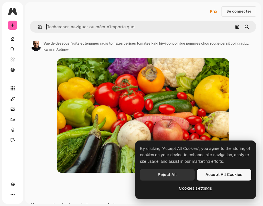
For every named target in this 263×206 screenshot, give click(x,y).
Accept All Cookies (224, 174)
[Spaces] (12, 98)
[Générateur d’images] (12, 109)
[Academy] (12, 184)
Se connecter (238, 11)
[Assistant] (12, 139)
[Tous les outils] (12, 88)
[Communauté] (12, 69)
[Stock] (12, 59)
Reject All (167, 174)
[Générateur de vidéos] (12, 119)
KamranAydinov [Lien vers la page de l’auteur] (56, 49)
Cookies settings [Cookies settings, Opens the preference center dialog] (195, 188)
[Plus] (12, 194)
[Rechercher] (12, 49)
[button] (38, 27)
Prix (213, 11)
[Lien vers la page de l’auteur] (36, 46)
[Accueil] (12, 38)
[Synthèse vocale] (12, 129)
